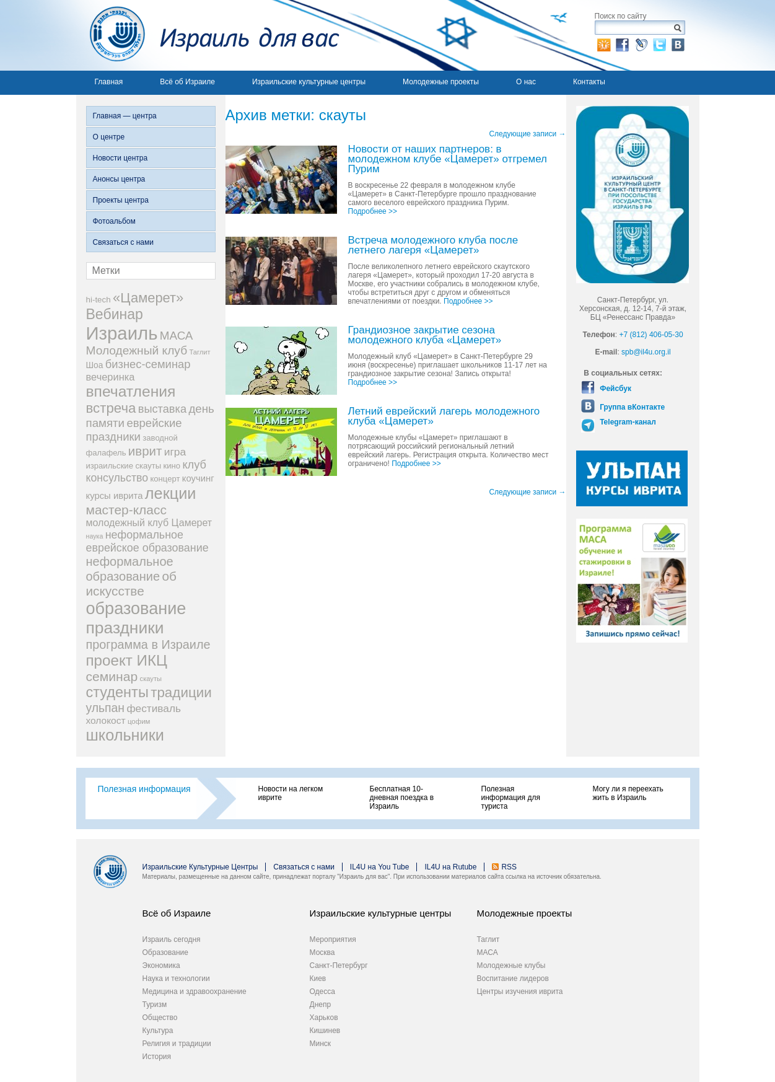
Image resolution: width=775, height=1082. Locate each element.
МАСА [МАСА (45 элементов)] (176, 335)
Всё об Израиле (187, 81)
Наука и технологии (176, 978)
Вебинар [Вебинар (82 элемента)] (114, 314)
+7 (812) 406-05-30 (651, 334)
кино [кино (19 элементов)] (172, 465)
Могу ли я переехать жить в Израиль (628, 793)
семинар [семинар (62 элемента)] (112, 676)
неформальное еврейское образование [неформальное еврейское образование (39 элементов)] (147, 541)
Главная (109, 81)
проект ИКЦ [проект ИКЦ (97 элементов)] (126, 660)
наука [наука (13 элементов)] (94, 536)
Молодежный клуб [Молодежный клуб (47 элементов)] (137, 350)
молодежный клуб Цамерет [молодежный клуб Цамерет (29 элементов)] (149, 522)
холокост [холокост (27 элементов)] (106, 720)
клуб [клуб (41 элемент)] (194, 465)
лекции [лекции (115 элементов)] (170, 493)
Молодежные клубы (511, 965)
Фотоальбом (114, 221)
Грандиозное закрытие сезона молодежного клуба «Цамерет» (425, 335)
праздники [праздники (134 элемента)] (125, 627)
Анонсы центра (119, 179)
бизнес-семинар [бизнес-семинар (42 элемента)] (148, 364)
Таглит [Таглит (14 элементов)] (199, 352)
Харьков (324, 1017)
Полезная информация (144, 789)
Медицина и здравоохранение (194, 991)
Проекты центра (121, 200)
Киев (318, 978)
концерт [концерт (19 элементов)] (165, 478)
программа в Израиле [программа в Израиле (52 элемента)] (148, 644)
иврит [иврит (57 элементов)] (145, 451)
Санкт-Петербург (339, 965)
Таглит (488, 939)
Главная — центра (125, 116)
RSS (509, 867)
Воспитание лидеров (513, 978)
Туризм (154, 1004)
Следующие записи (527, 134)
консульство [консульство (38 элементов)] (117, 478)
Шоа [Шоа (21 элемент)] (94, 365)
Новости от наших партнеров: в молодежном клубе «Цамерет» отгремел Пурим (448, 159)
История (157, 1056)
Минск (320, 1043)
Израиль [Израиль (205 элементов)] (122, 333)
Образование (165, 952)
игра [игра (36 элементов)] (175, 452)
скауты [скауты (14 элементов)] (151, 678)
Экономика (161, 965)
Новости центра (120, 158)
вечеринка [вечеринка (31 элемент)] (110, 376)
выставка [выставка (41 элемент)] (162, 409)
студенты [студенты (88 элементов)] (117, 692)
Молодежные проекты (441, 81)
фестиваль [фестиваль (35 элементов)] (153, 708)
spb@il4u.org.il (646, 352)
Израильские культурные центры (309, 81)
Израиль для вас (207, 35)
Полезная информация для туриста (510, 798)
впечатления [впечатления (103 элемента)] (131, 391)
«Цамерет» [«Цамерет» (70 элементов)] (148, 298)
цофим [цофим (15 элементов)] (139, 721)
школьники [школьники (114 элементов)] (125, 735)
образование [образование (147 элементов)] (136, 608)
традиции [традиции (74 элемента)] (181, 692)
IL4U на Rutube (450, 867)
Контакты (589, 81)
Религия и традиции (176, 1043)
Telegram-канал (627, 422)
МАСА (487, 952)
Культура (157, 1030)
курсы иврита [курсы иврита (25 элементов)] (114, 496)
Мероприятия (333, 939)
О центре (109, 137)
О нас (526, 81)
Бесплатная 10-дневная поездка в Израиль (402, 798)
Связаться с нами (123, 242)
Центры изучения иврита (520, 991)
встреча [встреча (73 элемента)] (111, 408)
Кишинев (325, 1030)
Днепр (320, 1004)
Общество (160, 1017)
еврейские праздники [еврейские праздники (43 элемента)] (134, 429)
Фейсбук (614, 388)
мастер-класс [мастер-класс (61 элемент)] (126, 510)
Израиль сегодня (171, 939)
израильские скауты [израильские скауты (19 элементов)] (124, 465)
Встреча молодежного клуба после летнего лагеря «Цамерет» (433, 245)
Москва (322, 952)
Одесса (322, 991)
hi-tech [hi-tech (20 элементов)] (98, 299)
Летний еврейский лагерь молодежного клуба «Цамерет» (444, 417)
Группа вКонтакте (631, 407)
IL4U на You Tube (379, 867)
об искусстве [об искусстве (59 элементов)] (131, 583)
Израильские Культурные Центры (200, 867)
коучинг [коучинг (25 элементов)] (198, 478)
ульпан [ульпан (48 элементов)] (105, 708)
